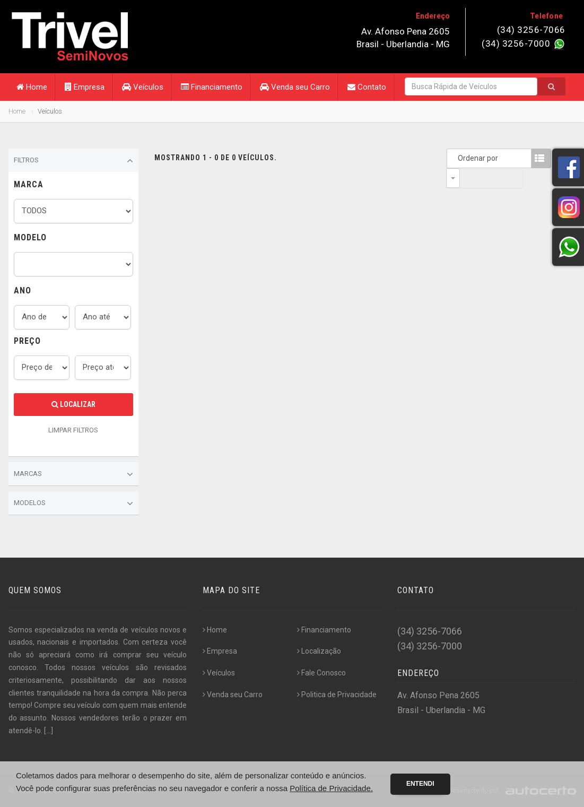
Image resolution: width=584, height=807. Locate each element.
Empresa (84, 87)
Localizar (73, 404)
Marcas (73, 474)
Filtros (73, 161)
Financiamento (211, 87)
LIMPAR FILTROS (73, 430)
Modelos (73, 503)
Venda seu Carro (295, 87)
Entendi (420, 783)
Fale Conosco (321, 673)
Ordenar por (455, 158)
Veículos (142, 87)
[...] (48, 730)
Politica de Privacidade (337, 694)
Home (31, 87)
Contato (366, 87)
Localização (319, 651)
